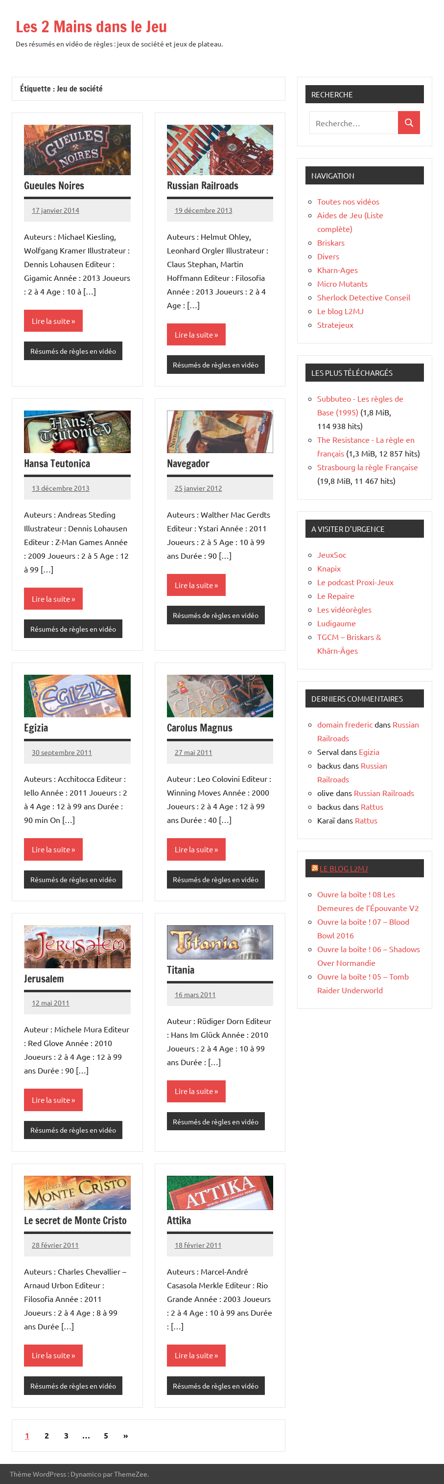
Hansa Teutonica (57, 464)
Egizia (36, 728)
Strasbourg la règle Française (367, 467)
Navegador (188, 464)
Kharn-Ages (337, 269)
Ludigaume (336, 623)
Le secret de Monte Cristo (75, 1220)
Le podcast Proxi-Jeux (355, 582)
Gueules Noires (54, 186)
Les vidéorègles (344, 609)
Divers (328, 256)
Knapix (329, 568)
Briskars (331, 242)
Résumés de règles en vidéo (73, 350)
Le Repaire (335, 595)
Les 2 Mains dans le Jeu (91, 26)
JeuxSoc (331, 554)
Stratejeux (335, 324)
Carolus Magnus (200, 728)
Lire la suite (51, 320)
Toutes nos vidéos (348, 201)
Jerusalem (44, 979)
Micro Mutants (342, 283)
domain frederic (345, 724)
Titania (180, 970)
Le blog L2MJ (340, 311)
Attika (179, 1220)
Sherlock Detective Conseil (363, 297)
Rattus (372, 806)
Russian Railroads (202, 186)
